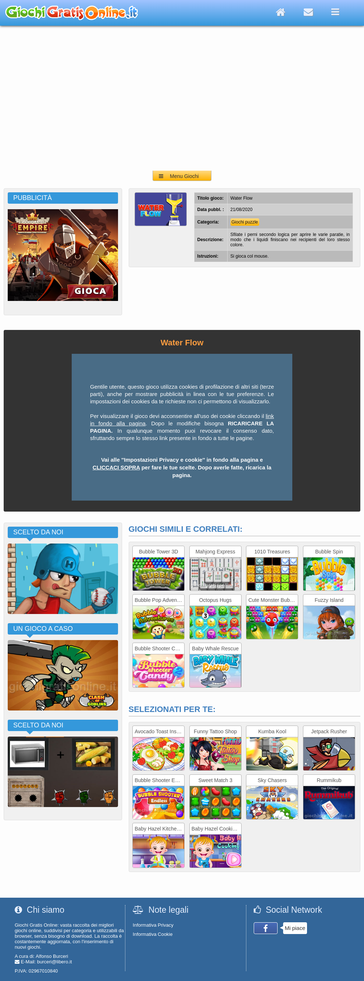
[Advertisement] (69, 98)
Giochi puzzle (245, 222)
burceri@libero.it (54, 961)
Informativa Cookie (152, 934)
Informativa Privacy (153, 925)
